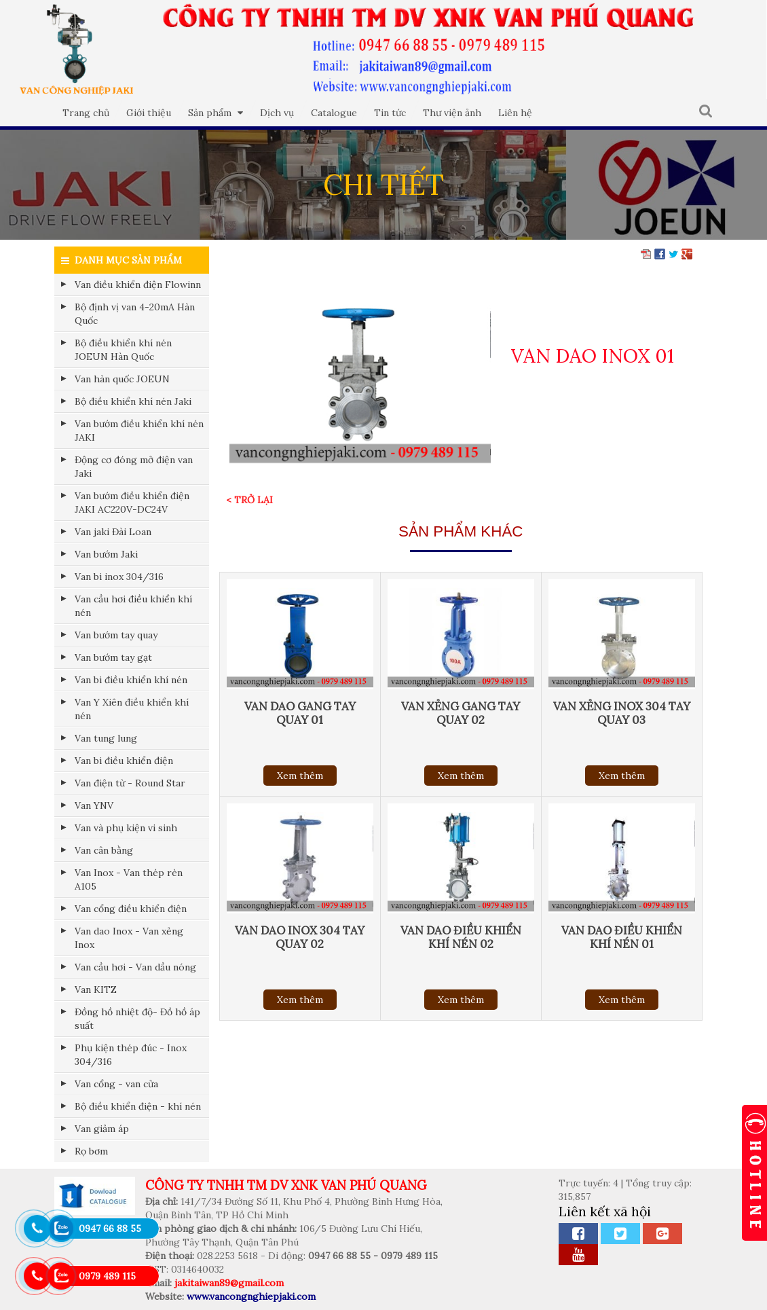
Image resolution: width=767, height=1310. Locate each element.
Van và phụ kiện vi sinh (126, 828)
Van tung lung (106, 738)
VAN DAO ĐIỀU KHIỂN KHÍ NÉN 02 (460, 937)
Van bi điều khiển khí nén (131, 680)
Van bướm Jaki (106, 554)
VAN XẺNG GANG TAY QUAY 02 (460, 713)
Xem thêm (300, 775)
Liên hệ (515, 113)
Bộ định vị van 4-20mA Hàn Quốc (135, 314)
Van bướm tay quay (116, 635)
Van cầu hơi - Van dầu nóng (135, 967)
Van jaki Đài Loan (113, 532)
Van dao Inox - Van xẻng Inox (129, 938)
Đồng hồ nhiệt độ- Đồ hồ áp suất (137, 1019)
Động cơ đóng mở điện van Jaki (134, 466)
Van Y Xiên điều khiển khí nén (132, 709)
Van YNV (94, 805)
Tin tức (390, 113)
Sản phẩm (215, 113)
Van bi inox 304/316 (119, 576)
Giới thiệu (148, 113)
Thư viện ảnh (452, 113)
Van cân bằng (104, 850)
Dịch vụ (277, 113)
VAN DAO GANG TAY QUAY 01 (300, 713)
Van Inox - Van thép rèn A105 (129, 879)
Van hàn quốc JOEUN (122, 379)
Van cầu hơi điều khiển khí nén (133, 606)
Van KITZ (96, 989)
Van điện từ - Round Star (130, 783)
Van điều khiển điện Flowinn (138, 284)
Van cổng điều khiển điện (131, 909)
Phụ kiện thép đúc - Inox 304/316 (131, 1055)
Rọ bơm (91, 1151)
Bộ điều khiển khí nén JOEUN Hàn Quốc (123, 350)
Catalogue (334, 113)
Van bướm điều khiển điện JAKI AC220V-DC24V (132, 502)
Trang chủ (85, 113)
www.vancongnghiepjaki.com (251, 1296)
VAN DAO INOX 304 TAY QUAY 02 (299, 937)
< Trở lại (249, 500)
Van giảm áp (102, 1129)
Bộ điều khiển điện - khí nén (138, 1106)
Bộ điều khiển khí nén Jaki (133, 401)
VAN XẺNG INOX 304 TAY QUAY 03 (621, 713)
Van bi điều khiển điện (124, 760)
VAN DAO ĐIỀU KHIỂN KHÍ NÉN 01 (621, 937)
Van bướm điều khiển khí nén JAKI (139, 430)
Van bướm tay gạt (113, 657)
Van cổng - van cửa (116, 1084)
